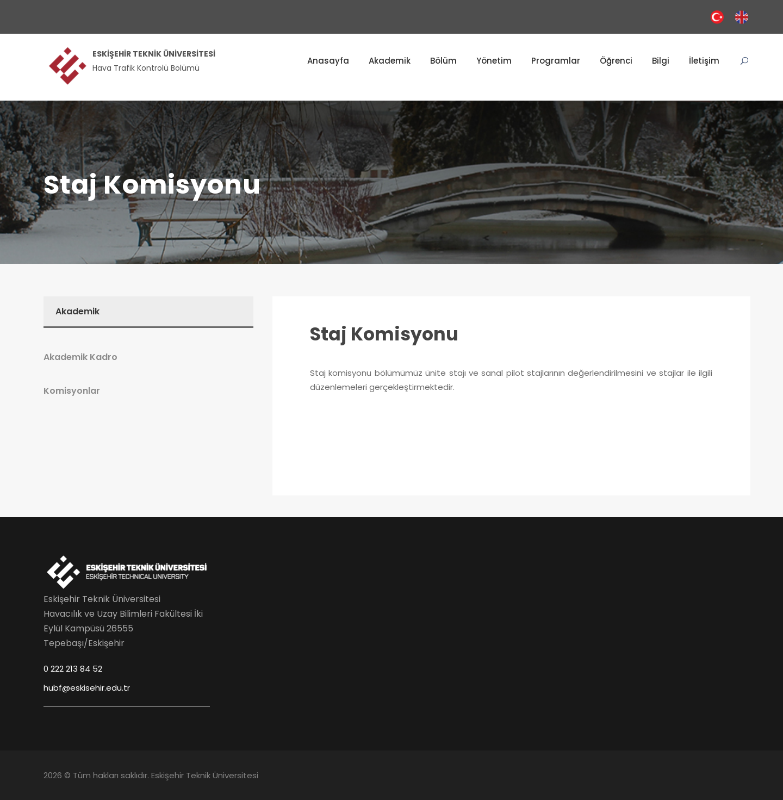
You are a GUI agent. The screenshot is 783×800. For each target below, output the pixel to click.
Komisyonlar (72, 391)
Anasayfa (328, 60)
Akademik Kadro (80, 357)
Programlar (555, 60)
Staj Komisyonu (384, 334)
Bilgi (660, 60)
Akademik (390, 60)
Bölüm (443, 60)
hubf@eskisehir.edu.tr (87, 687)
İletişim (704, 60)
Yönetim (494, 60)
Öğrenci (616, 60)
